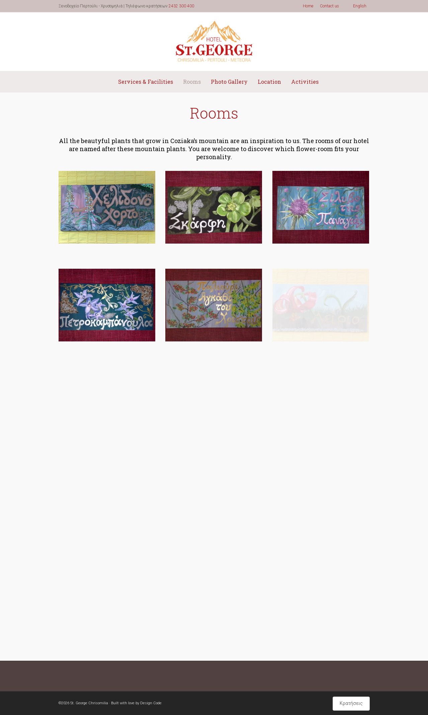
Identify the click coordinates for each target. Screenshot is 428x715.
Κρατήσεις (351, 703)
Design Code (151, 703)
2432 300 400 (181, 6)
